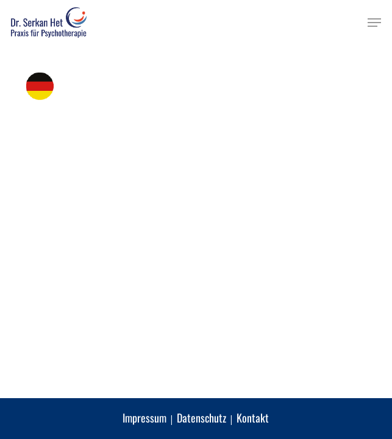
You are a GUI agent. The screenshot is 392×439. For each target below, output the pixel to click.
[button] (374, 22)
